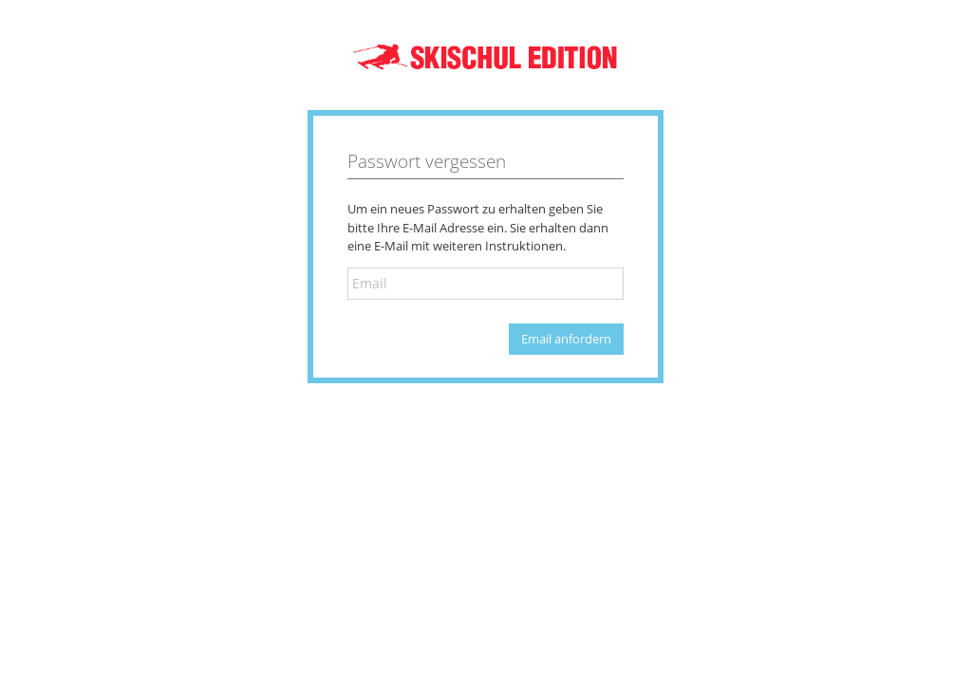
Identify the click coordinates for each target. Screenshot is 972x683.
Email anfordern (566, 338)
